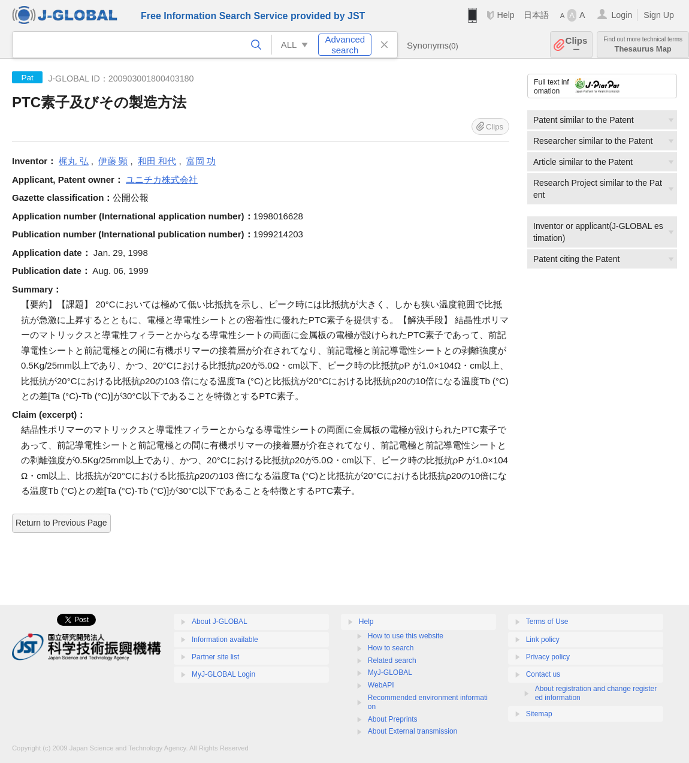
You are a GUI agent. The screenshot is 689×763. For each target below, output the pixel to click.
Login (621, 15)
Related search (392, 660)
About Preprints (393, 719)
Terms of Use (547, 621)
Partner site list (215, 657)
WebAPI (381, 685)
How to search (391, 648)
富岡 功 (201, 161)
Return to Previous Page (61, 522)
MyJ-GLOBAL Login (223, 674)
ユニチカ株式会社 (162, 179)
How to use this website (405, 636)
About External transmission (412, 731)
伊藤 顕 (113, 161)
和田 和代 (157, 161)
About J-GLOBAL (219, 621)
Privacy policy (548, 657)
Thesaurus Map (642, 44)
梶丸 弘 (73, 161)
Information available (225, 639)
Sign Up (658, 15)
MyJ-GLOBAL (390, 672)
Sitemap (539, 714)
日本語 (536, 15)
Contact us (543, 674)
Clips (577, 44)
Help (505, 15)
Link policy (543, 639)
